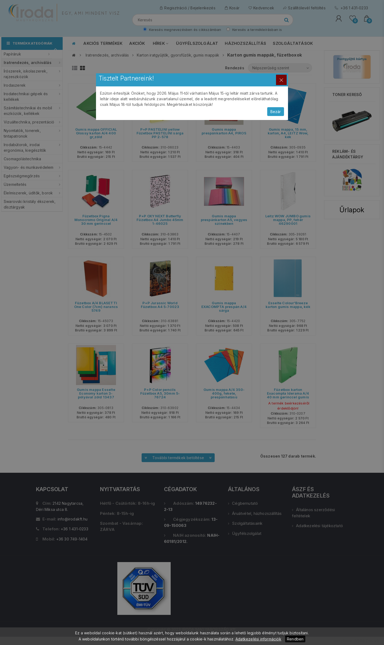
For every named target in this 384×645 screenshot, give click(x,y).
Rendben (295, 639)
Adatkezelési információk (258, 639)
